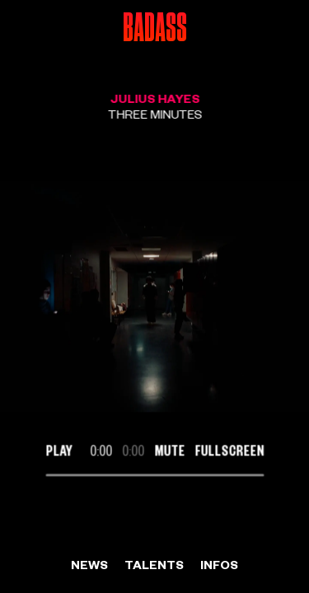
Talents (154, 564)
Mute (169, 450)
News (89, 564)
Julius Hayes (154, 98)
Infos (219, 564)
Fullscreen (229, 450)
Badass (155, 28)
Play (58, 450)
